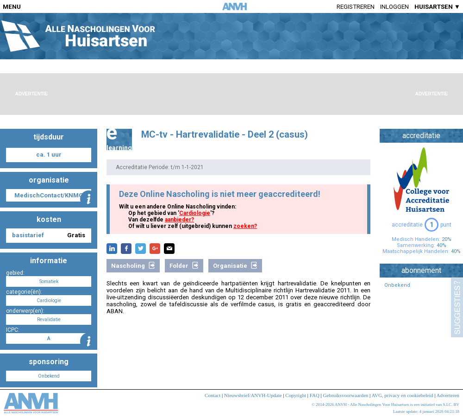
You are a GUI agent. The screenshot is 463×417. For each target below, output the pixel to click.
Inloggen (394, 6)
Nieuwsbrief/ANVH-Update (253, 395)
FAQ (314, 395)
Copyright (295, 395)
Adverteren (448, 395)
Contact (212, 395)
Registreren (356, 6)
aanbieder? (179, 219)
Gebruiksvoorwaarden (346, 395)
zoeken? (245, 226)
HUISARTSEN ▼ (437, 6)
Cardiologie (194, 213)
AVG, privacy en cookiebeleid (402, 395)
